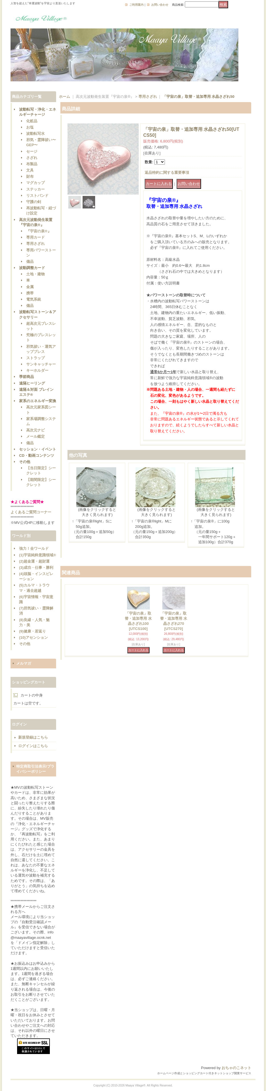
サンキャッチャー (41, 364)
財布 (30, 176)
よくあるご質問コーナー (31, 512)
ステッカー (35, 189)
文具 (30, 170)
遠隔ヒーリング (32, 383)
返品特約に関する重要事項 (167, 172)
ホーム (64, 96)
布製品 (31, 164)
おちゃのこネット (236, 1068)
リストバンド (37, 195)
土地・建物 (35, 274)
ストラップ (35, 358)
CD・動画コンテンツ (36, 455)
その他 (24, 462)
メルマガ (23, 663)
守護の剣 (33, 202)
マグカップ (35, 183)
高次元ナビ (35, 430)
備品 (30, 261)
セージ (31, 151)
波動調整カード (32, 268)
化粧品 (31, 121)
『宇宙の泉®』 (38, 231)
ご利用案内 (136, 4)
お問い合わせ (159, 4)
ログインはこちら (33, 746)
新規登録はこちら (33, 737)
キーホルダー (37, 370)
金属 (30, 287)
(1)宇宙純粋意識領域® (37, 555)
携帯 (30, 293)
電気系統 (33, 299)
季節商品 (26, 377)
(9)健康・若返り (32, 631)
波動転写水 (35, 133)
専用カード (35, 237)
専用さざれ (35, 243)
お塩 (30, 127)
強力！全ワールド (34, 548)
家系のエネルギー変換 (37, 401)
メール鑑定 (35, 436)
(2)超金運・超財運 (34, 561)
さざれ (31, 158)
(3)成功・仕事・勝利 (36, 567)
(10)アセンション (33, 637)
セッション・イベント (37, 449)
